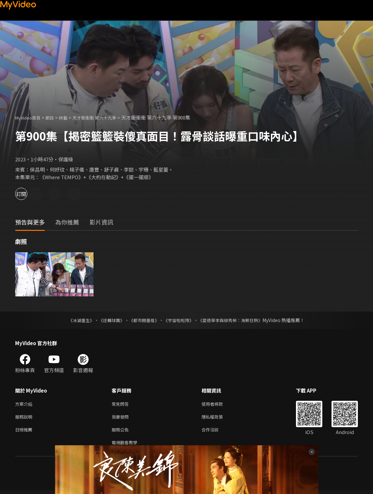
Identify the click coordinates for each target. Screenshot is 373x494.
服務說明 (25, 418)
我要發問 (121, 418)
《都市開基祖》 (142, 320)
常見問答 (121, 404)
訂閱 (28, 193)
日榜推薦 (25, 431)
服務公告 (121, 431)
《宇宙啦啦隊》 (179, 320)
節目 (55, 117)
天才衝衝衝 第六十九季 (105, 117)
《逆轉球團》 (108, 320)
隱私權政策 (217, 418)
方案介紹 (25, 404)
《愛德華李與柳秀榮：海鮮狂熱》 (234, 320)
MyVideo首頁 (30, 117)
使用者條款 (217, 404)
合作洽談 (215, 431)
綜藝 (70, 117)
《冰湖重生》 (76, 320)
